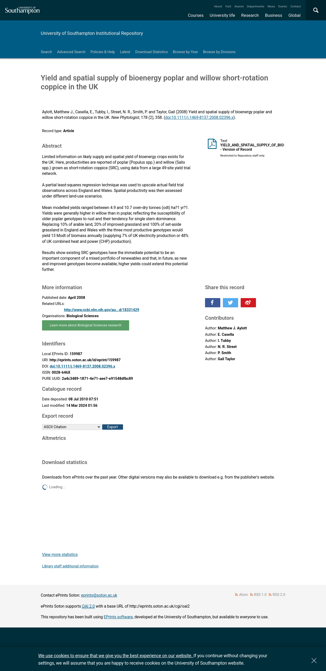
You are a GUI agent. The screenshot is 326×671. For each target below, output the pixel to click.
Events (282, 6)
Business (273, 15)
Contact (295, 6)
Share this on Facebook (212, 302)
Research (250, 15)
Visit (228, 6)
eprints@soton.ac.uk (99, 595)
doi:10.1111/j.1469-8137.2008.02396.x (199, 117)
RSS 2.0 (279, 595)
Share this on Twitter (230, 302)
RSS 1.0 (260, 595)
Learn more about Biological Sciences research (85, 325)
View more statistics (60, 554)
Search (46, 52)
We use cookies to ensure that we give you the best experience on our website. (115, 655)
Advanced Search (71, 52)
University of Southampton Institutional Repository (92, 33)
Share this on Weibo (248, 302)
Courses (195, 15)
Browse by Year (185, 52)
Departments (255, 6)
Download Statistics (151, 52)
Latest (125, 52)
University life (222, 15)
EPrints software (118, 616)
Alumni (238, 6)
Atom (243, 595)
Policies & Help (102, 52)
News (271, 6)
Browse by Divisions (219, 52)
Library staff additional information (70, 566)
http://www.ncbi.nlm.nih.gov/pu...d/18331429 (101, 310)
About (218, 6)
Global (294, 15)
